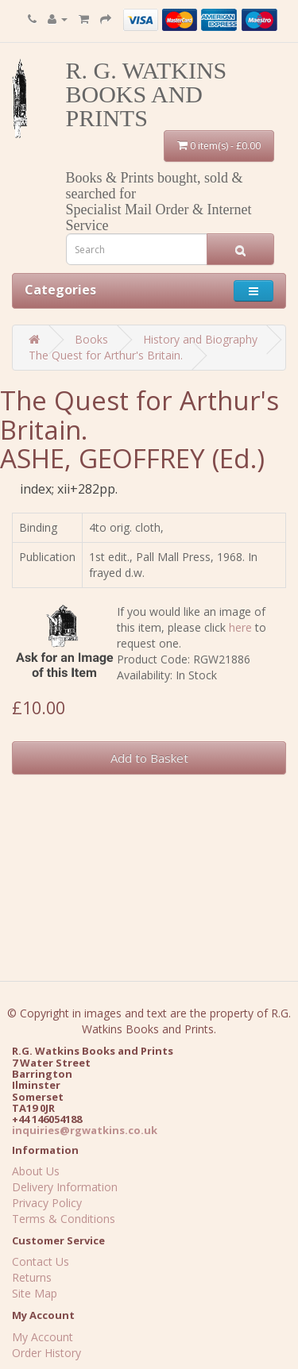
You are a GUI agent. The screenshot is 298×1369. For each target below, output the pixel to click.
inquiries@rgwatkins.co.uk (84, 1130)
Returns (32, 1277)
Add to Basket (149, 758)
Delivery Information (65, 1186)
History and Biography (200, 339)
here (240, 627)
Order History (46, 1352)
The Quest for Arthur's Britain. (106, 355)
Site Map (34, 1293)
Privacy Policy (47, 1202)
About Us (36, 1171)
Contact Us (40, 1261)
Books (91, 339)
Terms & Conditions (63, 1218)
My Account (42, 1336)
